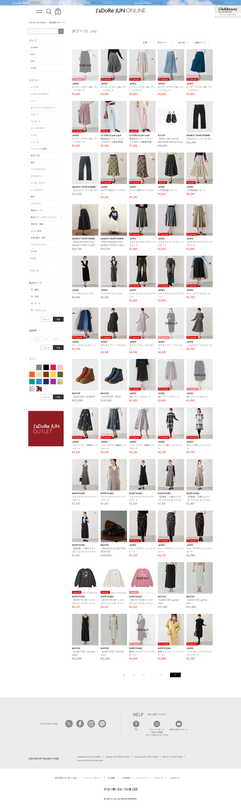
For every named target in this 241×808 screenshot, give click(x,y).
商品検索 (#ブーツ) (57, 22)
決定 (58, 319)
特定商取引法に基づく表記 (66, 777)
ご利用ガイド (174, 777)
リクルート (158, 777)
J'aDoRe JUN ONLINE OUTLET (117, 756)
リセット (46, 319)
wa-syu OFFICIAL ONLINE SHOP (90, 760)
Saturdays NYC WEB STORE (146, 756)
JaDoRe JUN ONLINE (120, 10)
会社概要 (111, 777)
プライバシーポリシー (92, 777)
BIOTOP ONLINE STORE (172, 756)
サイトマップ (142, 777)
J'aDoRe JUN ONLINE (37, 22)
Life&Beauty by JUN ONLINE (89, 756)
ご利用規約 (125, 777)
